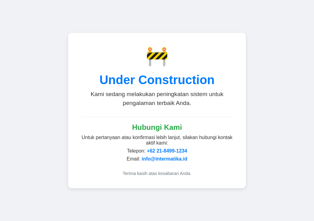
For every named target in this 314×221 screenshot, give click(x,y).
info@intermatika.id (164, 158)
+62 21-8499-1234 (167, 150)
